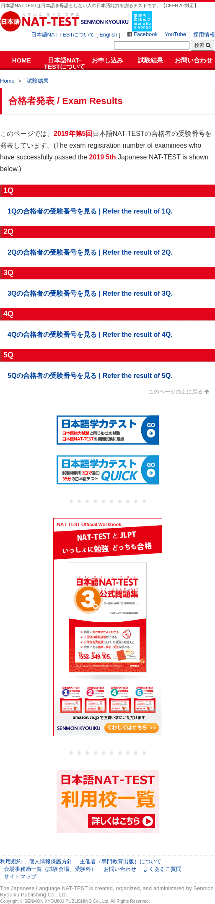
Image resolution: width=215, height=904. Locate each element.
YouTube (175, 34)
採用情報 (204, 34)
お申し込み (107, 60)
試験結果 (150, 60)
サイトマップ (20, 876)
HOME (21, 60)
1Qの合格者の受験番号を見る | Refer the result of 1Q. (90, 211)
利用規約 (11, 861)
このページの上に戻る (175, 391)
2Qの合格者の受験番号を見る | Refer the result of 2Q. (90, 252)
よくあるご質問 (162, 869)
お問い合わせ (193, 60)
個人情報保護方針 (51, 861)
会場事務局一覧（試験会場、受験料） (50, 869)
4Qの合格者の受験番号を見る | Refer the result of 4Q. (90, 334)
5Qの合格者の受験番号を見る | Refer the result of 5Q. (90, 375)
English (108, 34)
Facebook (146, 34)
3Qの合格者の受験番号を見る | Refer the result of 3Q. (90, 293)
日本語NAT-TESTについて (63, 34)
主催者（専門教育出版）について (120, 861)
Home (7, 81)
